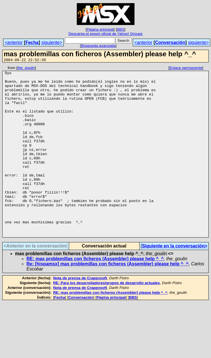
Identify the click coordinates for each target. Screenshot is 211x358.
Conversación (170, 42)
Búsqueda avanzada (98, 45)
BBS (121, 29)
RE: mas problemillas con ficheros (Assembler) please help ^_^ (95, 292)
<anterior (14, 42)
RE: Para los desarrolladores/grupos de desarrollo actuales (106, 317)
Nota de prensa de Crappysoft (80, 312)
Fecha (31, 42)
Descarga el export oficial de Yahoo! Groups (105, 34)
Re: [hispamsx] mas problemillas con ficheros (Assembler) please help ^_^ (107, 297)
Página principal (100, 29)
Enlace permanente (185, 68)
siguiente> (51, 42)
